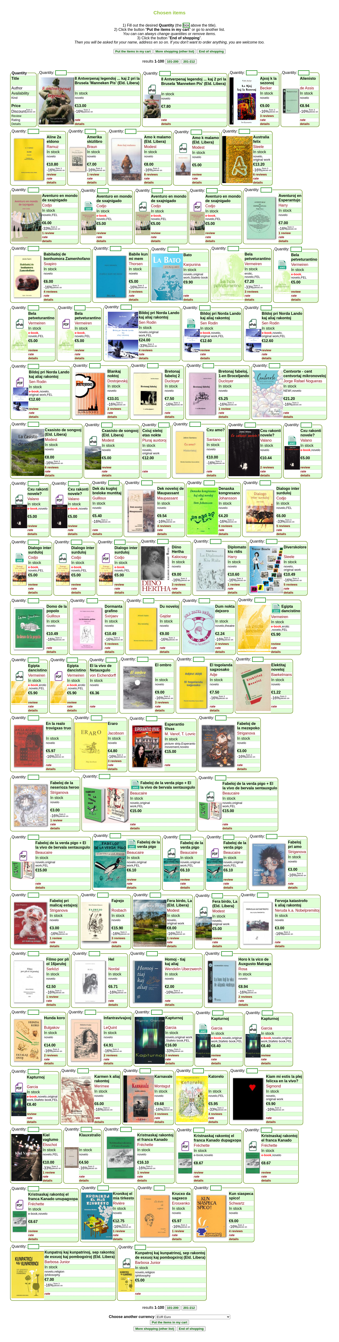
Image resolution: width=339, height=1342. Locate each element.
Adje (213, 675)
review (51, 174)
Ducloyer (172, 381)
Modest (150, 147)
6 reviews (260, 174)
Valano (266, 440)
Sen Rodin (147, 322)
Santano (213, 440)
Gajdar (165, 616)
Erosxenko (181, 1203)
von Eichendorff (103, 675)
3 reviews (267, 116)
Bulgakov (52, 1028)
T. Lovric (188, 734)
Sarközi (52, 969)
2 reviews (114, 409)
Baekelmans (281, 675)
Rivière (119, 1203)
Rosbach (119, 910)
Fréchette (145, 1145)
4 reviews (50, 291)
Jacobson (116, 733)
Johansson (227, 498)
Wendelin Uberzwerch (183, 969)
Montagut (162, 1086)
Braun (92, 147)
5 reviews (283, 526)
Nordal (113, 969)
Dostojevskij (117, 381)
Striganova (246, 733)
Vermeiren (253, 264)
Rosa (242, 969)
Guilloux (99, 498)
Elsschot (50, 1145)
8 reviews (151, 174)
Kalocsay (179, 557)
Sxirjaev (111, 616)
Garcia (170, 1028)
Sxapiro (50, 264)
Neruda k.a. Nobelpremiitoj (297, 910)
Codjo (47, 205)
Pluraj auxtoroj (154, 440)
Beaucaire (138, 793)
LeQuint (110, 1028)
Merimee (101, 1086)
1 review (93, 174)
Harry (283, 205)
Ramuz (53, 147)
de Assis (307, 88)
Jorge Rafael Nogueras (302, 381)
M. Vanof (172, 734)
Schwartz (236, 1203)
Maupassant (167, 498)
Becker (266, 88)
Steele (258, 147)
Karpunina (192, 265)
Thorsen (136, 264)
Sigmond (273, 1086)
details (79, 124)
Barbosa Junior (57, 1262)
